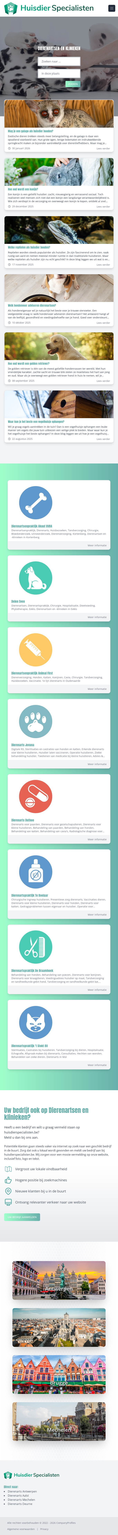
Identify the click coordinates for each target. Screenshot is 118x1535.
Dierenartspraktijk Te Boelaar (29, 895)
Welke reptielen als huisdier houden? (29, 247)
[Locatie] (59, 73)
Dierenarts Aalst (18, 1495)
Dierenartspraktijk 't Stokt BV (29, 1046)
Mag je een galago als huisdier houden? (30, 131)
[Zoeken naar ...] (59, 61)
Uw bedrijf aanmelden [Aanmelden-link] (22, 1217)
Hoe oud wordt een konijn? (23, 189)
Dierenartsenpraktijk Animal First (32, 673)
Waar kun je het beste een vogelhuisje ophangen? (36, 422)
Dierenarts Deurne (20, 1504)
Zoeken (73, 84)
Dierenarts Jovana (22, 745)
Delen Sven (18, 601)
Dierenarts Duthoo (22, 820)
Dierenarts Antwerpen (22, 1491)
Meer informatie (97, 545)
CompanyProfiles (66, 1522)
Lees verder (103, 148)
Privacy (44, 1529)
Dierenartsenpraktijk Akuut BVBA (31, 526)
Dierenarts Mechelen (21, 1500)
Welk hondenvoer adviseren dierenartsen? (32, 305)
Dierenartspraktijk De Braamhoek (32, 970)
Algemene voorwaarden (21, 1529)
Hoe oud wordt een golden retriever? (28, 363)
